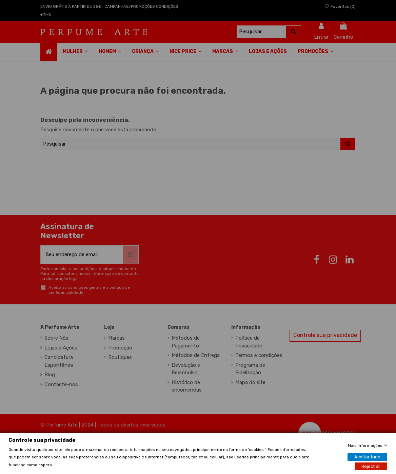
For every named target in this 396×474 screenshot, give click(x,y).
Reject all (370, 466)
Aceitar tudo (367, 456)
